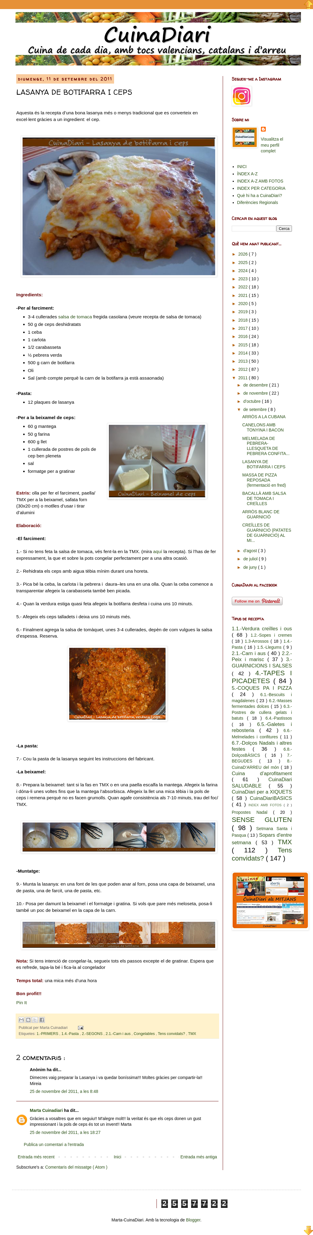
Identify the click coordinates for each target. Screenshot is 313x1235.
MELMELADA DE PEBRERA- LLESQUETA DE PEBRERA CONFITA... (266, 446)
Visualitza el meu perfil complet (272, 145)
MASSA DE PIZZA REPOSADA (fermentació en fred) (264, 480)
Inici (117, 1156)
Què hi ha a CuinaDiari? (259, 195)
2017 (243, 328)
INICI (242, 166)
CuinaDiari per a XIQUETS (262, 792)
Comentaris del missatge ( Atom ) (76, 1167)
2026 (243, 254)
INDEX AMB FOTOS (266, 805)
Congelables (145, 1034)
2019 (243, 311)
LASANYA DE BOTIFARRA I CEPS (263, 464)
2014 (243, 353)
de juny (250, 567)
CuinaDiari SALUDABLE (262, 783)
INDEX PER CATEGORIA (261, 188)
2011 (243, 377)
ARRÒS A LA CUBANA (264, 416)
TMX (192, 1034)
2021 (243, 295)
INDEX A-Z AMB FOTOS (260, 181)
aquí (157, 551)
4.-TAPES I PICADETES (262, 677)
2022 (243, 287)
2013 (243, 361)
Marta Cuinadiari (47, 1110)
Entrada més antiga (199, 1156)
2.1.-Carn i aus (119, 1034)
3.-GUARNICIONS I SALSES (262, 663)
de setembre (255, 409)
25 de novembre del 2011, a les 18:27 (65, 1132)
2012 (243, 369)
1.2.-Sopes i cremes (271, 635)
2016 (243, 336)
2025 (243, 262)
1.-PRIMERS (48, 1034)
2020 (243, 303)
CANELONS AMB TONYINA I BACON (263, 427)
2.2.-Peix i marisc (262, 657)
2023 (243, 278)
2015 (243, 344)
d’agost (250, 550)
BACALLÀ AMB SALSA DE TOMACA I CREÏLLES (264, 498)
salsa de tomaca (75, 316)
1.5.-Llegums (270, 647)
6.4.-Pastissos (278, 718)
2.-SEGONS (93, 1034)
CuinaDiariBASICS (271, 798)
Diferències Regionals (257, 202)
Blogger (193, 1219)
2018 (243, 320)
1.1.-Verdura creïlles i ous (262, 629)
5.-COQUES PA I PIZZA (262, 688)
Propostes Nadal (252, 812)
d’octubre (252, 401)
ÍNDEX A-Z (247, 173)
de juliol (251, 558)
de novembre (256, 393)
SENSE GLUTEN (262, 819)
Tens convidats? (172, 1034)
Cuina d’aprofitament (262, 773)
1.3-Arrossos (257, 641)
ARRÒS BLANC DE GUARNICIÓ (261, 514)
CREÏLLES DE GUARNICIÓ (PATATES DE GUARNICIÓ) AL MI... (266, 533)
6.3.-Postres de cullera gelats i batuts (262, 712)
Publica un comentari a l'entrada (54, 1144)
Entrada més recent (36, 1156)
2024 (243, 270)
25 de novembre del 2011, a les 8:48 (64, 1091)
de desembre (256, 385)
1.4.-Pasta (70, 1034)
